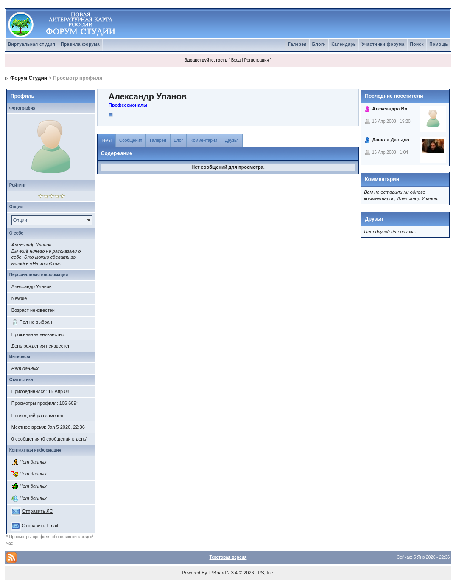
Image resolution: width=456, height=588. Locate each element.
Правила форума (80, 44)
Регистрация (256, 60)
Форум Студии (28, 78)
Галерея (297, 44)
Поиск (417, 44)
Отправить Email (40, 525)
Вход (236, 60)
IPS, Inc (265, 572)
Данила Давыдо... (392, 139)
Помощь (438, 44)
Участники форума (382, 44)
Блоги (319, 44)
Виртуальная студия (32, 44)
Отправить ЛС (37, 511)
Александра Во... (391, 108)
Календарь (343, 44)
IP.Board (217, 572)
